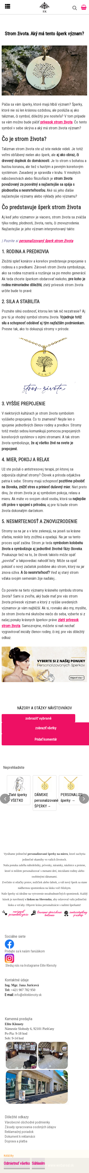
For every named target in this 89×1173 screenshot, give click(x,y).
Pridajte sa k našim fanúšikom (25, 951)
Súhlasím (38, 1163)
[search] (73, 9)
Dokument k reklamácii (20, 1136)
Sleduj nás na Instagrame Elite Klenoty (30, 965)
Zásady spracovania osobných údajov (30, 1127)
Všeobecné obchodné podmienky (27, 1122)
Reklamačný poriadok (19, 1132)
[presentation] (5, 799)
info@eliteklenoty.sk (28, 995)
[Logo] (45, 7)
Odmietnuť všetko (17, 1163)
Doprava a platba (16, 1141)
